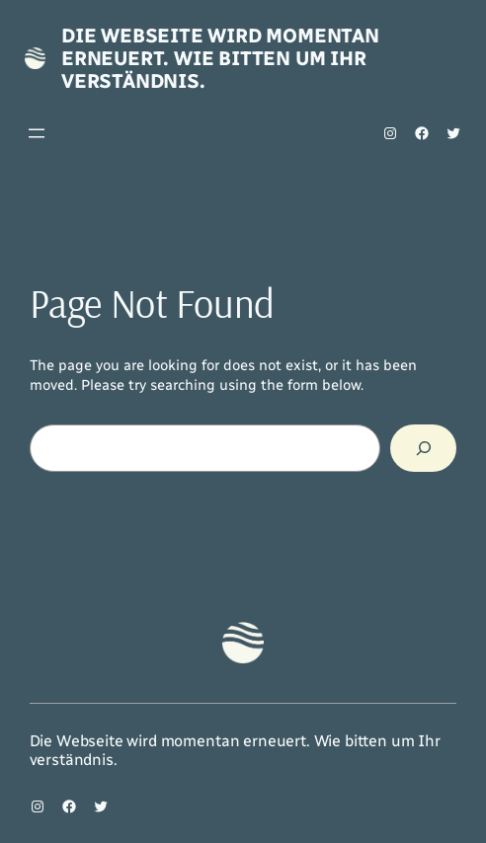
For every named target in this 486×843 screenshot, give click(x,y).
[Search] (423, 448)
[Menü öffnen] (36, 133)
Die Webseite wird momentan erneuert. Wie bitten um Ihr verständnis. (220, 58)
